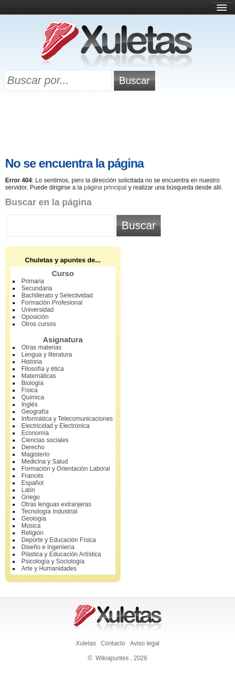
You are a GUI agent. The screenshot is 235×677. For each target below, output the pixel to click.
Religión (32, 532)
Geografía (34, 411)
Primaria (32, 281)
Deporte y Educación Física (58, 540)
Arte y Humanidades (49, 568)
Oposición (34, 316)
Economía (35, 433)
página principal (105, 187)
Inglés (29, 404)
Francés (32, 475)
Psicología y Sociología (52, 561)
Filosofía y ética (42, 368)
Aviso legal (144, 643)
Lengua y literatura (46, 354)
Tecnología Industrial (49, 511)
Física (29, 390)
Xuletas (86, 643)
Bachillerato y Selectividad (57, 295)
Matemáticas (38, 376)
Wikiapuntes (112, 658)
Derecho (32, 447)
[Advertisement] (117, 125)
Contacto (113, 643)
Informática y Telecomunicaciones (67, 418)
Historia (31, 361)
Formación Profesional (51, 302)
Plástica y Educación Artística (61, 554)
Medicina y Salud (44, 461)
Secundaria (36, 288)
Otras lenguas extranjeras (56, 504)
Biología (32, 383)
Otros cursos (38, 324)
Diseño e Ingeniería (47, 547)
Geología (33, 518)
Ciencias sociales (45, 440)
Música (31, 525)
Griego (30, 497)
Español (32, 482)
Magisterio (35, 454)
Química (32, 397)
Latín (28, 490)
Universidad (37, 309)
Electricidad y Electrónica (55, 425)
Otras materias (41, 347)
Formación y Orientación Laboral (65, 468)
